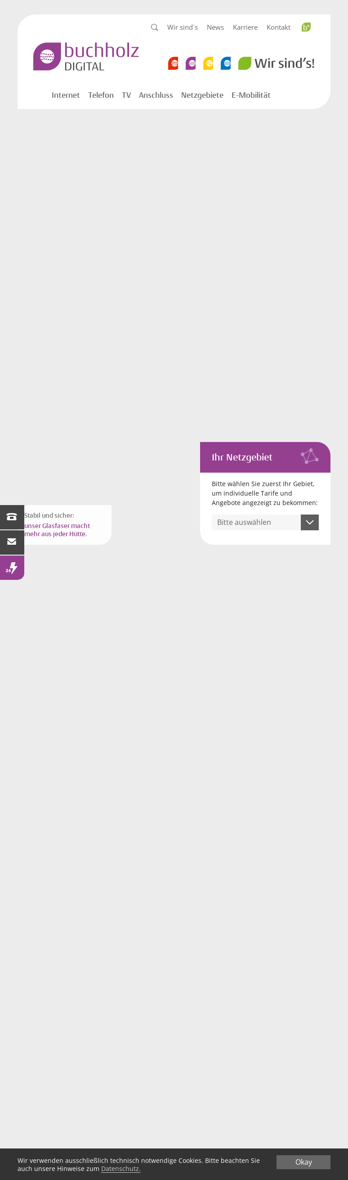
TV (126, 95)
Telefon (101, 95)
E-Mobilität (251, 95)
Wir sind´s (182, 27)
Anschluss (156, 95)
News (215, 27)
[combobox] (265, 522)
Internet (66, 95)
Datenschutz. (121, 1168)
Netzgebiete (202, 95)
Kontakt (278, 27)
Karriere (245, 27)
